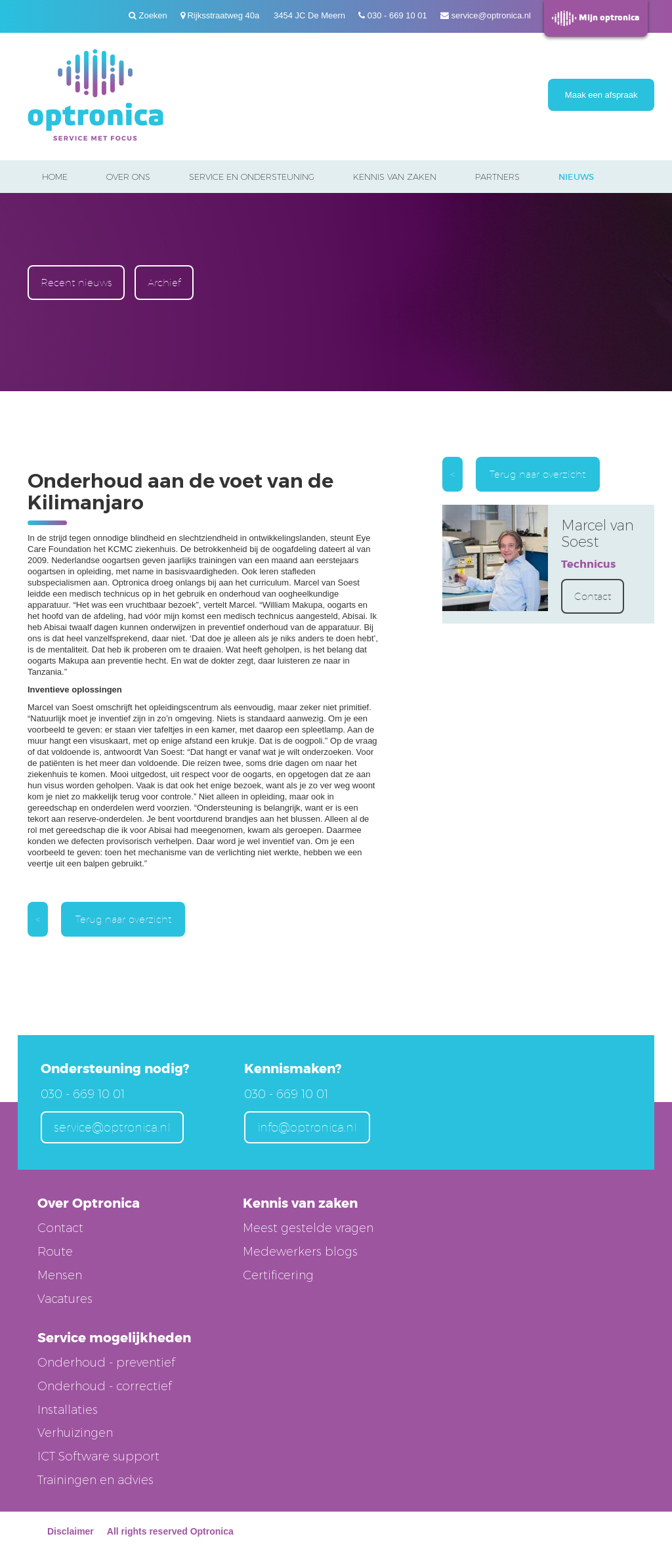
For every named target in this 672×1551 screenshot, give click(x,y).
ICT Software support (98, 1456)
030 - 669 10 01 (397, 15)
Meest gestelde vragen (308, 1228)
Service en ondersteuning (251, 176)
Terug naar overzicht (123, 919)
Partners (497, 176)
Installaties (67, 1410)
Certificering (278, 1275)
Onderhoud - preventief (106, 1362)
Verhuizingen (75, 1433)
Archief (164, 282)
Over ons (128, 176)
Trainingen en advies (95, 1480)
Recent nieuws (76, 282)
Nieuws (576, 176)
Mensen (59, 1275)
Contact (592, 596)
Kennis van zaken (394, 176)
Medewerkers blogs (300, 1251)
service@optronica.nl (491, 15)
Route (55, 1251)
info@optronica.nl (307, 1127)
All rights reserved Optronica (170, 1531)
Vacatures (65, 1299)
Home (55, 176)
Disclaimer (70, 1531)
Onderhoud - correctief (104, 1386)
